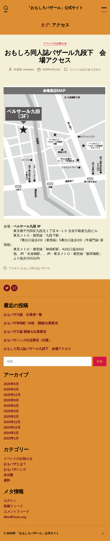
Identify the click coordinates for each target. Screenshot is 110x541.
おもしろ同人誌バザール (35, 268)
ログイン (10, 501)
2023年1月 (11, 438)
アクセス (14, 268)
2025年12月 (12, 395)
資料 (7, 480)
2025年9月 (11, 400)
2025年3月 (11, 411)
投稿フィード (13, 506)
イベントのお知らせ (55, 43)
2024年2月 (11, 433)
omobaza (28, 69)
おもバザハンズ (15, 469)
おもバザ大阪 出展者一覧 (23, 314)
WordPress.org (15, 517)
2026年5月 (11, 384)
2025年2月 (11, 416)
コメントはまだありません (85, 69)
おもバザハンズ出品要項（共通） (28, 340)
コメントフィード (16, 511)
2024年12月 (12, 422)
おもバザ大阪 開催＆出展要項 (25, 332)
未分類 (8, 475)
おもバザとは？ (15, 464)
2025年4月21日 (51, 69)
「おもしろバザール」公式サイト (55, 8)
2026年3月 (11, 389)
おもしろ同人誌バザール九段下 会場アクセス (55, 56)
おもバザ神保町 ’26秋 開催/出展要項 (31, 323)
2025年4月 (11, 406)
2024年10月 (12, 427)
